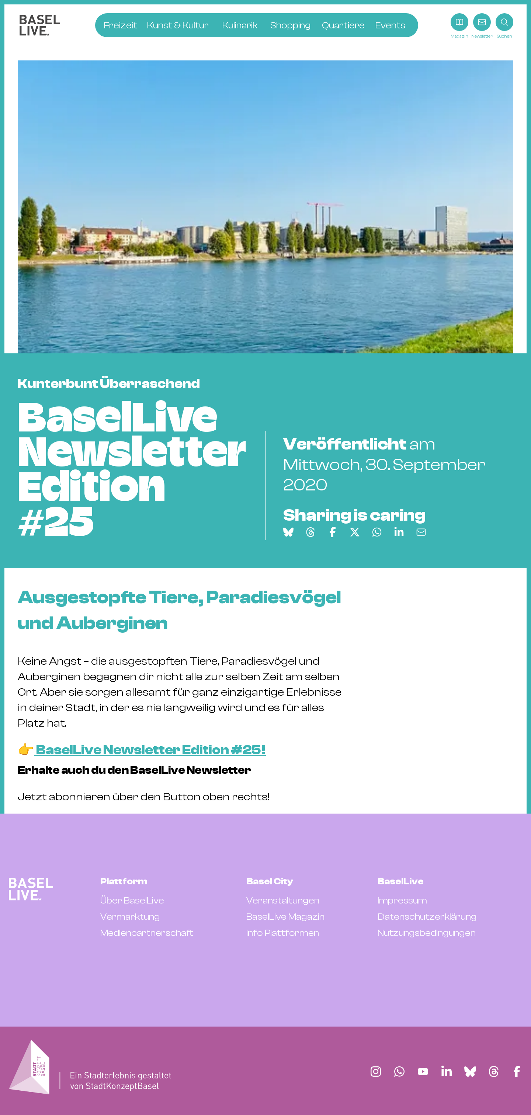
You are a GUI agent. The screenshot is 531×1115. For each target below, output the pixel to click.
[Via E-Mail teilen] (421, 532)
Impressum (402, 900)
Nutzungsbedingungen (427, 933)
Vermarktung (130, 917)
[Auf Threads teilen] (310, 532)
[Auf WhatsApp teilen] (377, 532)
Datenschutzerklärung (427, 917)
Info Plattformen (282, 933)
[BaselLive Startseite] (40, 26)
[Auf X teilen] (355, 532)
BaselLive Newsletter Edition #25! (150, 750)
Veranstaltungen (282, 900)
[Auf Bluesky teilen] (288, 532)
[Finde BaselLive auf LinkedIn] (446, 1071)
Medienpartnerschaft (146, 933)
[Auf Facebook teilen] (332, 532)
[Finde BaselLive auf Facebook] (516, 1071)
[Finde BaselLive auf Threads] (494, 1071)
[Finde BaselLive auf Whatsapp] (399, 1071)
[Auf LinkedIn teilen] (399, 532)
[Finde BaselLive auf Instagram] (376, 1071)
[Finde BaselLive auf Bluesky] (470, 1071)
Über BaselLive (132, 900)
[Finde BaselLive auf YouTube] (423, 1071)
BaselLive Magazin (285, 917)
